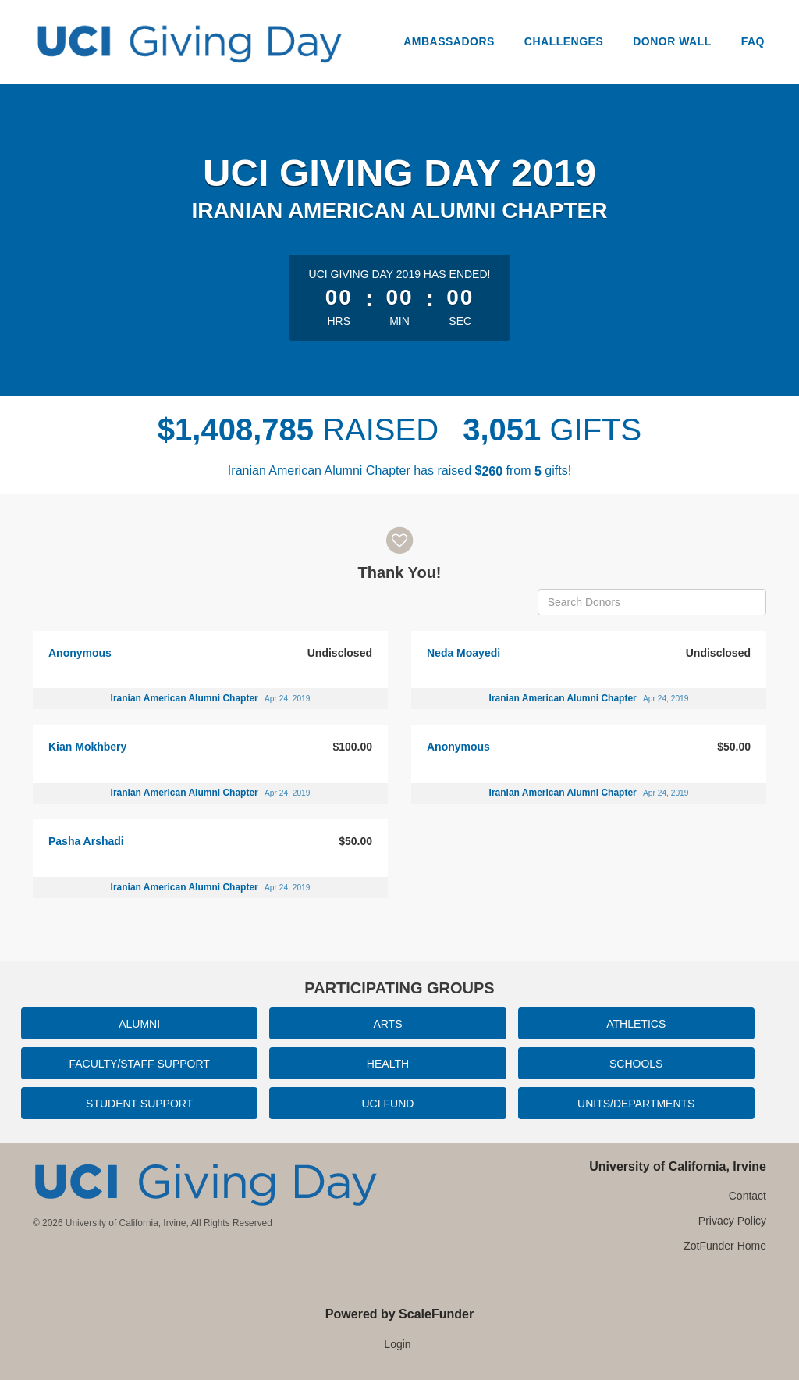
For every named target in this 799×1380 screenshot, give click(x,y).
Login (397, 1344)
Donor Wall (672, 41)
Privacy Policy (732, 1220)
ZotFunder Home (725, 1245)
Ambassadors (449, 41)
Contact (747, 1195)
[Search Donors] (652, 602)
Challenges (563, 41)
